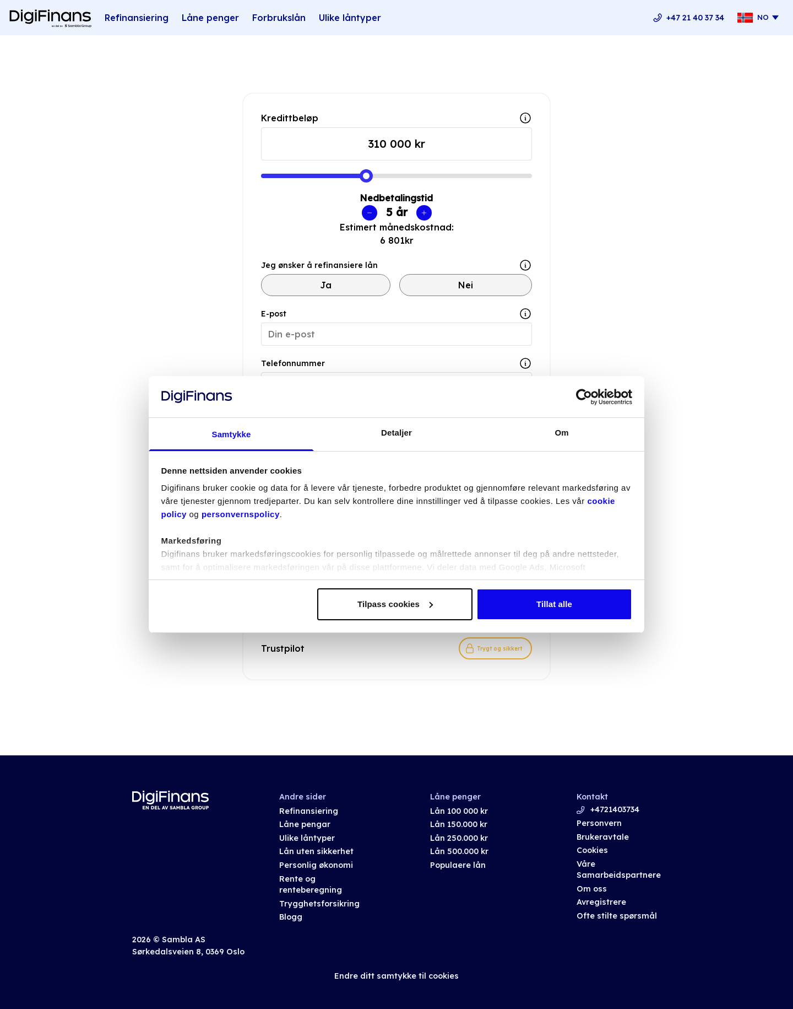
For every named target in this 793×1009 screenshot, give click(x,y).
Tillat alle (554, 604)
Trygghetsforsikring (319, 904)
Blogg (290, 917)
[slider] (366, 176)
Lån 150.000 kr (458, 824)
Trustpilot (283, 648)
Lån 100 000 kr (459, 811)
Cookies (592, 850)
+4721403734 (614, 809)
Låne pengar (304, 824)
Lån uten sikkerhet (316, 851)
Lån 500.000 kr (459, 851)
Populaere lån (458, 865)
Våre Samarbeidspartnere (619, 870)
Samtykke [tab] (231, 434)
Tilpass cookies (395, 604)
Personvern (599, 823)
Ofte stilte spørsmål (617, 916)
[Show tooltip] (525, 265)
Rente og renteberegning (310, 884)
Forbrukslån (279, 17)
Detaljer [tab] (396, 432)
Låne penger (210, 17)
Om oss (592, 889)
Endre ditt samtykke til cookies (396, 976)
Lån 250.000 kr (459, 838)
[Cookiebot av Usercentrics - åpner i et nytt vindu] (584, 397)
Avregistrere (601, 902)
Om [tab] (561, 432)
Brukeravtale (603, 837)
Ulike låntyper (350, 17)
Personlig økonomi (316, 865)
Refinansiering (137, 17)
